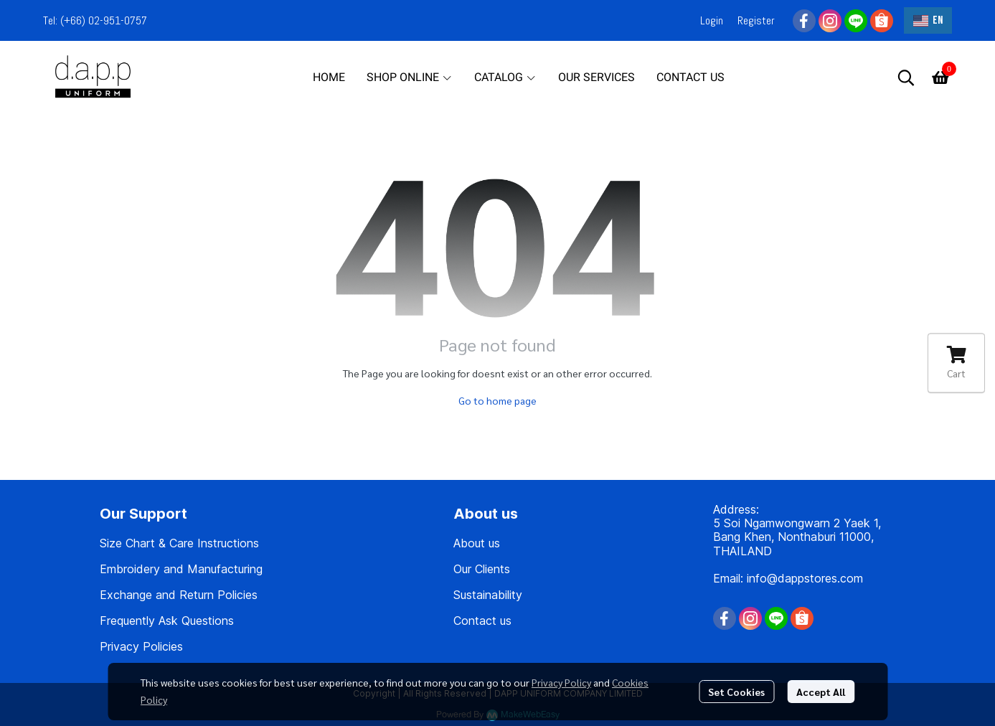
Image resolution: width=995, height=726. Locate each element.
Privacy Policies (141, 646)
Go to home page (497, 400)
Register (756, 20)
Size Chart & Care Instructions (179, 543)
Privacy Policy (561, 682)
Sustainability (487, 595)
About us (476, 543)
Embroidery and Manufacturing (181, 569)
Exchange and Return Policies (179, 595)
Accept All (820, 691)
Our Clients (481, 569)
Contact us (482, 620)
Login (711, 20)
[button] (928, 20)
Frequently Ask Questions (167, 620)
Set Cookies (736, 691)
